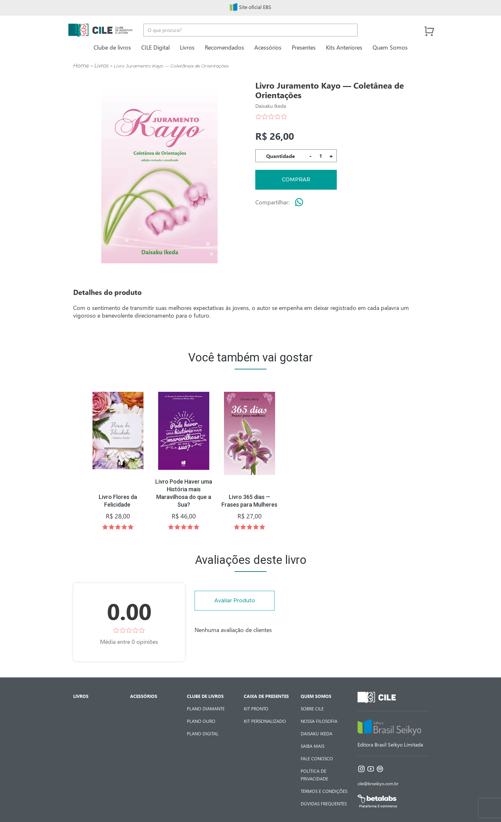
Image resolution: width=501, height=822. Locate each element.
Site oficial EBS (250, 7)
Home (81, 66)
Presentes (304, 47)
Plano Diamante (206, 709)
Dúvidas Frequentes (324, 804)
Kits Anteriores (344, 47)
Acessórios (267, 47)
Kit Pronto (256, 709)
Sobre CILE (312, 709)
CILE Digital (155, 47)
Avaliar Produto (234, 600)
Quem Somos (390, 47)
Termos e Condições (324, 791)
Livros (187, 47)
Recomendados (224, 47)
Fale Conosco (317, 758)
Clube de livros (112, 47)
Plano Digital (203, 734)
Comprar (296, 180)
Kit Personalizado (265, 721)
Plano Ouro (201, 721)
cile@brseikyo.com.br (378, 783)
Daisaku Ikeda (316, 734)
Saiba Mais (312, 746)
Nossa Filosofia (319, 721)
